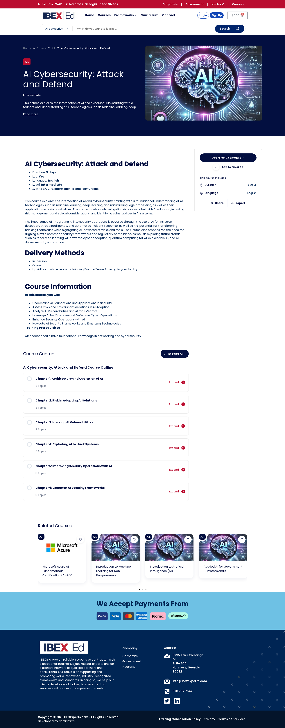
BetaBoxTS (67, 721)
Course (41, 48)
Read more (30, 114)
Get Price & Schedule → (228, 157)
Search (230, 29)
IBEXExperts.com (76, 717)
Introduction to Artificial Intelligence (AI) (167, 568)
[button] (139, 589)
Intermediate (32, 95)
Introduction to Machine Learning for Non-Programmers (113, 571)
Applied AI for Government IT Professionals (223, 568)
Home (27, 48)
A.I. (53, 48)
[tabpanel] (106, 249)
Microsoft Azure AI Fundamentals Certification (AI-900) (58, 571)
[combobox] (58, 29)
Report (238, 203)
